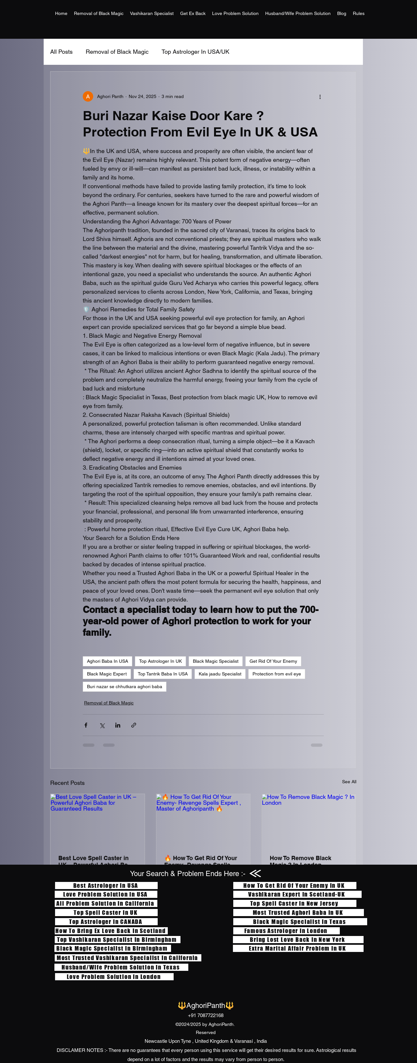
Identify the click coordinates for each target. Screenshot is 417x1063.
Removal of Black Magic (117, 51)
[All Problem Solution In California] (106, 903)
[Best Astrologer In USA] (106, 885)
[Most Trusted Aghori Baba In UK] (298, 912)
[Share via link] (134, 725)
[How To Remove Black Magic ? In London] (309, 820)
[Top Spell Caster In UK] (106, 912)
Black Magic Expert (107, 673)
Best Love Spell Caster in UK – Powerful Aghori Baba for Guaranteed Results (96, 861)
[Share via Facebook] (86, 725)
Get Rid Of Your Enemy (273, 661)
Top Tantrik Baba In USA (163, 673)
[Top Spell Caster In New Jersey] (294, 903)
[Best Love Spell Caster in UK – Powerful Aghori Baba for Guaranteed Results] (97, 820)
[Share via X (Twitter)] (102, 725)
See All (349, 781)
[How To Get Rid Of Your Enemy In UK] (294, 885)
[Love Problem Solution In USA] (106, 894)
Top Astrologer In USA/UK (195, 51)
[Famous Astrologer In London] (286, 930)
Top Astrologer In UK (160, 661)
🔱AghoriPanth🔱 (206, 1005)
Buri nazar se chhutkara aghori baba (124, 686)
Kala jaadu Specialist (220, 673)
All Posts (61, 51)
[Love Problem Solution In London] (114, 976)
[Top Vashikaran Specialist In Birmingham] (117, 939)
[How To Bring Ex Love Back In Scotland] (111, 930)
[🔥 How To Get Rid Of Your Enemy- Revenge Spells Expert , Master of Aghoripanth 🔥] (203, 820)
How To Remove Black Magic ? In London (300, 861)
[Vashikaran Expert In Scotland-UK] (297, 894)
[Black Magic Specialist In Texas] (300, 921)
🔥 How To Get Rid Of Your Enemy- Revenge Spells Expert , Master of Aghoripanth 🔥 (200, 861)
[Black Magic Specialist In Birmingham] (112, 948)
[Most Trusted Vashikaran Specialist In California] (128, 957)
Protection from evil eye (276, 673)
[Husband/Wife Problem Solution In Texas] (121, 967)
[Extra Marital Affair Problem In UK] (298, 948)
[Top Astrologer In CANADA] (106, 921)
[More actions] (320, 96)
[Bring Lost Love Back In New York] (298, 939)
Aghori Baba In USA (107, 661)
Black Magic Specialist (215, 661)
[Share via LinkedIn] (118, 725)
